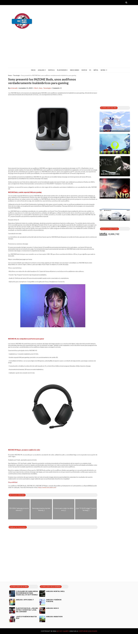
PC (90, 70)
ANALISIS (42, 70)
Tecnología (16, 75)
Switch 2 (51, 70)
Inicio (33, 70)
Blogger (93, 631)
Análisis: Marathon (109, 152)
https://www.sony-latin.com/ (47, 487)
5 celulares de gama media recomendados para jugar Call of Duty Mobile (27, 593)
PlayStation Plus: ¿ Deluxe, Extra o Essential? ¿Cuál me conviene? (27, 609)
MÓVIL (96, 70)
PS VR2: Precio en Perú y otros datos (114, 217)
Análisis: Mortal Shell (110, 174)
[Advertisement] (69, 53)
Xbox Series (74, 70)
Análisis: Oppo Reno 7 (25, 600)
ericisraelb (13, 88)
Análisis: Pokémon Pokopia (112, 129)
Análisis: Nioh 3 (107, 196)
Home (10, 75)
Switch (84, 70)
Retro (104, 70)
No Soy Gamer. (63, 631)
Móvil (36, 88)
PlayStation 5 (62, 70)
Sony (41, 88)
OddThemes (83, 631)
